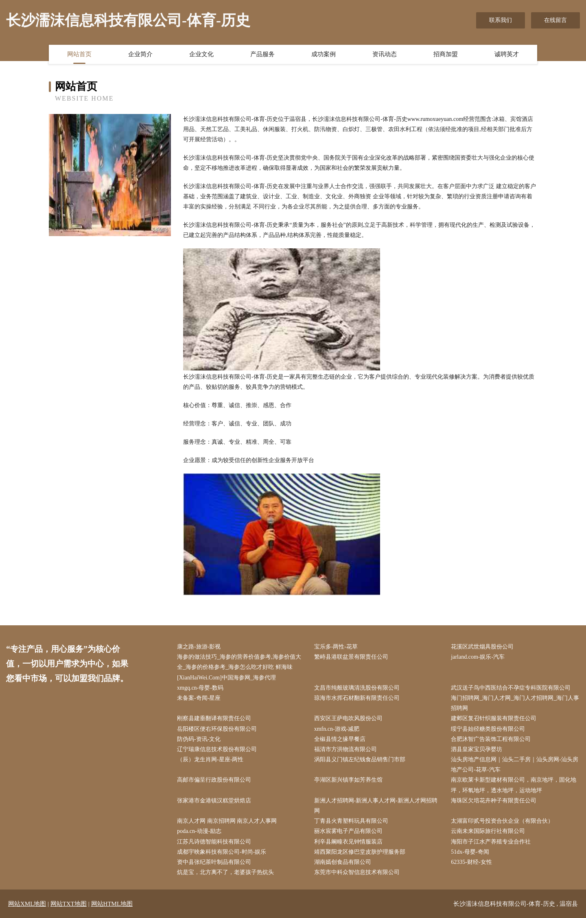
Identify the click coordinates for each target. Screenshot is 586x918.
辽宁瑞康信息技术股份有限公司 (217, 749)
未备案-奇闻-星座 (199, 698)
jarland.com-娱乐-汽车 (478, 657)
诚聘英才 (506, 54)
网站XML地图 (27, 903)
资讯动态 (384, 54)
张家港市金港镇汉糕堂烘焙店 (214, 800)
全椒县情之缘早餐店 (339, 739)
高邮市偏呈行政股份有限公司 (214, 780)
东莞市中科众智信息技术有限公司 (357, 872)
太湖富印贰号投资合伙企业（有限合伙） (502, 821)
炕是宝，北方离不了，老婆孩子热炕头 (225, 872)
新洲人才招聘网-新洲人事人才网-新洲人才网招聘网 (375, 805)
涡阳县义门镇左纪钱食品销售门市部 (359, 759)
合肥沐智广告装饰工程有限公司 (491, 739)
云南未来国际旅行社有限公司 (488, 831)
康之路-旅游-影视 (199, 647)
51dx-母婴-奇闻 (470, 852)
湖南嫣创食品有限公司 (342, 862)
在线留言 (555, 20)
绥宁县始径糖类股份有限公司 (488, 729)
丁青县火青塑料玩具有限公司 (351, 821)
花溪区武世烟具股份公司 (482, 647)
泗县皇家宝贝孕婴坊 (476, 749)
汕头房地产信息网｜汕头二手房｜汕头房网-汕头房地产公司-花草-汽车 (514, 764)
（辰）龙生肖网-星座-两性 (210, 759)
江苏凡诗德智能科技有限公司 (214, 842)
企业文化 (201, 54)
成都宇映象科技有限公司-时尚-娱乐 (221, 852)
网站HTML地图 (112, 903)
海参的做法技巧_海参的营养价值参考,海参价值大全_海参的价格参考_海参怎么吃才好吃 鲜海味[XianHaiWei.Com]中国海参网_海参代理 (239, 667)
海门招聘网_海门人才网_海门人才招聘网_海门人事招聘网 (515, 703)
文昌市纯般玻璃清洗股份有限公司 (357, 688)
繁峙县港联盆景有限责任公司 (351, 657)
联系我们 (500, 20)
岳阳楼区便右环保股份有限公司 (217, 729)
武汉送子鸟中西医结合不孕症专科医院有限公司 (511, 688)
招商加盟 (445, 54)
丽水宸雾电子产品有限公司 (348, 831)
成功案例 (323, 54)
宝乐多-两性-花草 (336, 647)
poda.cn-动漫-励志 (199, 831)
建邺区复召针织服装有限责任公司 (493, 718)
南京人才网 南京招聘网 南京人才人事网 (227, 821)
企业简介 (140, 54)
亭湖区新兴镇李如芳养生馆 (348, 780)
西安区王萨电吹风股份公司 (348, 718)
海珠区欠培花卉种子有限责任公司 (493, 800)
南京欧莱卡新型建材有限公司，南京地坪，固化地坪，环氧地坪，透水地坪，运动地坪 (513, 785)
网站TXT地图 (68, 903)
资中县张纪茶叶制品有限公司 (214, 862)
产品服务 (262, 54)
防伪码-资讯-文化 (199, 739)
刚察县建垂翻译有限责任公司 (214, 718)
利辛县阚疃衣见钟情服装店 (348, 842)
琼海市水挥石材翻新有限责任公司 (357, 698)
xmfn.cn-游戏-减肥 (337, 729)
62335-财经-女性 (471, 862)
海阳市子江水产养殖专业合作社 (491, 842)
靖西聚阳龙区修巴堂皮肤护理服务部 (359, 852)
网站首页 (79, 54)
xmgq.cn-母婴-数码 (200, 688)
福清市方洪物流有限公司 (345, 749)
